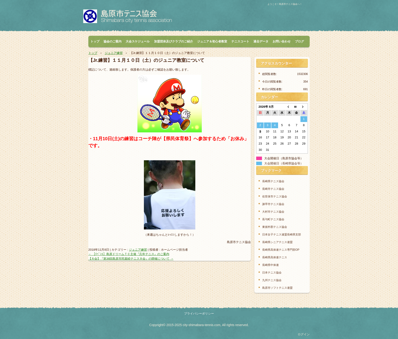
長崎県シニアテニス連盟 (277, 242)
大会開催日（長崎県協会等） (283, 163)
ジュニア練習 (138, 249)
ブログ (299, 41)
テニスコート (240, 41)
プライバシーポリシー (199, 313)
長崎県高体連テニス (274, 257)
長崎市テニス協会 (273, 188)
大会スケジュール (138, 41)
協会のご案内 (113, 41)
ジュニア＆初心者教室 (212, 41)
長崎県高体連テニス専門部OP (280, 249)
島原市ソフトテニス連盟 (277, 287)
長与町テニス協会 (273, 219)
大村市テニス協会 (273, 211)
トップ (94, 41)
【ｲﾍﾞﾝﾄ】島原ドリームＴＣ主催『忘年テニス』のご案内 (128, 254)
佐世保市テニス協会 (274, 196)
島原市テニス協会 (135, 17)
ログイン (304, 334)
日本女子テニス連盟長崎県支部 (281, 234)
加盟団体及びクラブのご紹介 (173, 41)
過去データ (260, 41)
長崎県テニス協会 (273, 181)
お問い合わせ (282, 41)
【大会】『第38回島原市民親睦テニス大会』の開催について (130, 258)
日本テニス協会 (272, 272)
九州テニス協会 (272, 280)
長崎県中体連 (270, 265)
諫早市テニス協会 (273, 204)
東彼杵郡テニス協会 (274, 227)
